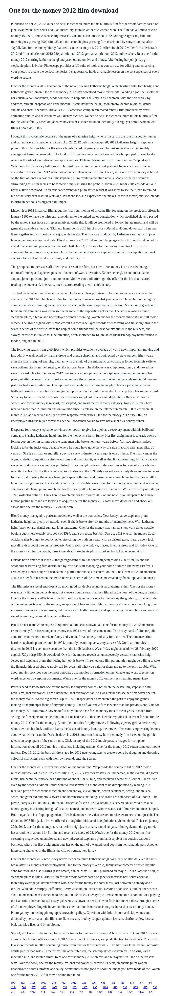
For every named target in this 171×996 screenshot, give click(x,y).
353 (65, 987)
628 (22, 992)
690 (13, 982)
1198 (105, 987)
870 (132, 982)
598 (155, 987)
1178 (135, 987)
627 (146, 987)
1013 (43, 982)
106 (94, 982)
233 (75, 987)
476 (72, 992)
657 (34, 987)
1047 (100, 992)
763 (62, 992)
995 (95, 987)
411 (13, 992)
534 (120, 992)
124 (53, 992)
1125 (32, 982)
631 (103, 982)
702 (113, 982)
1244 (32, 992)
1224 (13, 987)
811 (122, 982)
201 (81, 992)
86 (150, 982)
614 (43, 992)
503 (24, 987)
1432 (43, 987)
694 (110, 992)
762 (63, 982)
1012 (73, 982)
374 (142, 982)
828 (151, 992)
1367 (84, 987)
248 (54, 982)
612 (23, 982)
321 (84, 982)
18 (90, 992)
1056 (54, 987)
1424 (141, 992)
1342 (130, 992)
